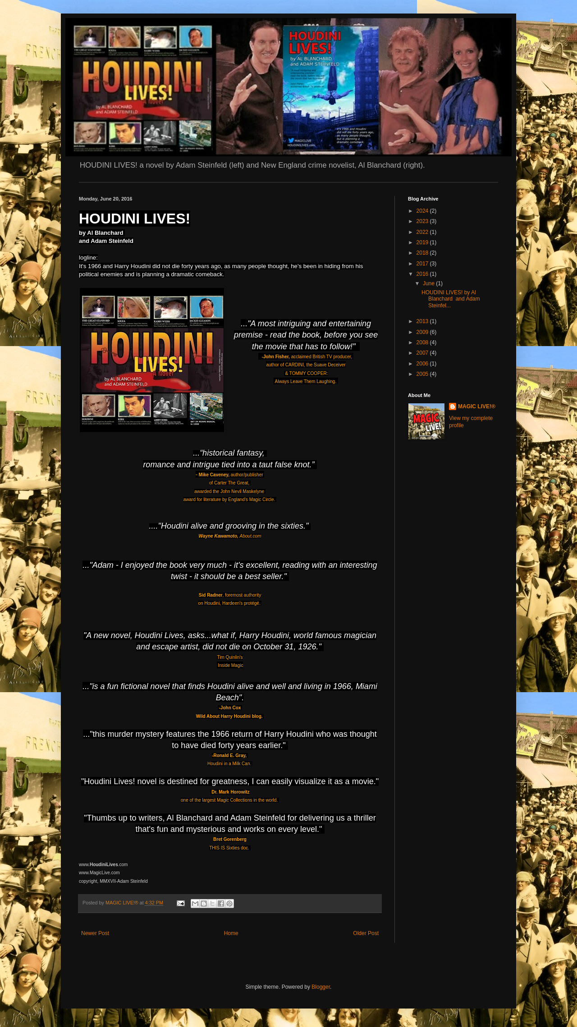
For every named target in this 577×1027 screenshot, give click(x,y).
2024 (423, 211)
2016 (423, 274)
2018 (423, 253)
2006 (423, 364)
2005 (423, 374)
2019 (423, 242)
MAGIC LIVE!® (476, 406)
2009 (423, 332)
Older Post (366, 933)
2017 (423, 263)
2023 (423, 221)
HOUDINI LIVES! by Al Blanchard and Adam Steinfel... (450, 299)
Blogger (320, 987)
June (429, 283)
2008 (423, 342)
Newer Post (95, 933)
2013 (423, 321)
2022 (423, 232)
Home (231, 933)
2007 (423, 353)
